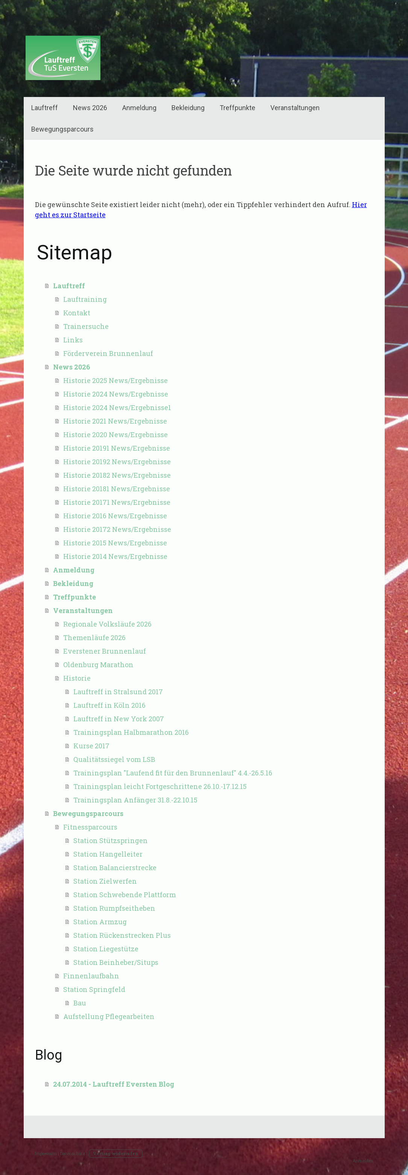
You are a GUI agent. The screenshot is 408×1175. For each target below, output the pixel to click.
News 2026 (90, 108)
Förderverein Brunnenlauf (108, 353)
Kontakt (76, 312)
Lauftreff (44, 108)
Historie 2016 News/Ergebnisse (115, 515)
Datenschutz (72, 1153)
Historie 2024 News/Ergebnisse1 (117, 407)
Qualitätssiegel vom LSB (114, 759)
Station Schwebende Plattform (124, 894)
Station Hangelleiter (108, 854)
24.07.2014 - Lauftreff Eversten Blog (113, 1084)
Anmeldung (139, 108)
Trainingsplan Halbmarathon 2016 (131, 732)
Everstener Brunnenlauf (104, 651)
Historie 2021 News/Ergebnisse (115, 420)
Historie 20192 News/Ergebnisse (117, 461)
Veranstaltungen (295, 108)
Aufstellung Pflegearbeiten (109, 1016)
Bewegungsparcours (62, 129)
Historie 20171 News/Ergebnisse (116, 502)
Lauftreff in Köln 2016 (109, 705)
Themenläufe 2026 (94, 637)
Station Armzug (100, 921)
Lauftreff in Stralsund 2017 (118, 691)
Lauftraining (85, 299)
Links (73, 339)
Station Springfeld (94, 989)
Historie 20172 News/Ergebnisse (117, 529)
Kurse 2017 (91, 745)
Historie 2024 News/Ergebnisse (115, 393)
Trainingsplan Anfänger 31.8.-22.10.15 (135, 799)
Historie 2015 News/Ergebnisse (115, 542)
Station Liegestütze (105, 948)
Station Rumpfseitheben (114, 908)
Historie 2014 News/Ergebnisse (115, 556)
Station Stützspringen (110, 840)
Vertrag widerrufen (115, 1153)
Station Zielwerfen (105, 881)
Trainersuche (86, 326)
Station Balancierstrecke (114, 867)
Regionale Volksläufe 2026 (107, 623)
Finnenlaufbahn (91, 975)
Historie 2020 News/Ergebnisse (115, 434)
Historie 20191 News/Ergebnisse (116, 448)
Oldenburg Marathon (98, 664)
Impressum (46, 1153)
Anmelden (363, 1160)
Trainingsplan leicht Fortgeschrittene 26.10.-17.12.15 (160, 786)
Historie (77, 678)
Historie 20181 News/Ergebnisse (116, 488)
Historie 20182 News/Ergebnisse (117, 475)
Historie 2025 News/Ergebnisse (115, 380)
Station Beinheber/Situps (115, 962)
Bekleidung (188, 108)
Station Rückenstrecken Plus (122, 935)
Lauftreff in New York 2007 (118, 718)
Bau (79, 1002)
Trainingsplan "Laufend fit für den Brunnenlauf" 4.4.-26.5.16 (172, 772)
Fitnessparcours (90, 826)
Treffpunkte (237, 108)
